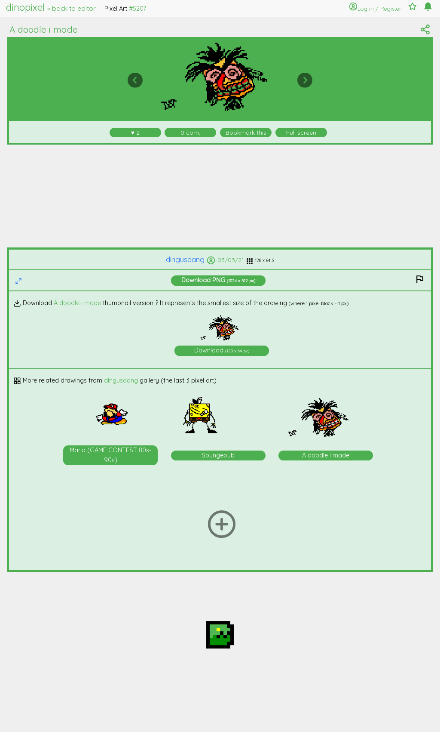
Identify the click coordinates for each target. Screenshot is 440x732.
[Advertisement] (220, 196)
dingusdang (190, 259)
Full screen (301, 132)
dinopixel (51, 7)
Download (218, 280)
